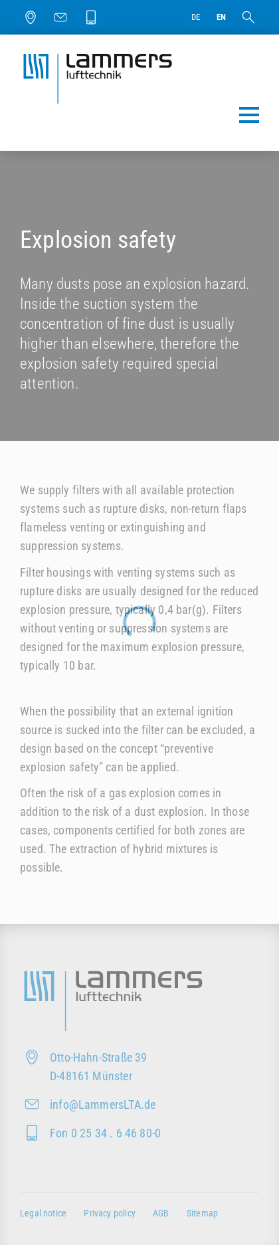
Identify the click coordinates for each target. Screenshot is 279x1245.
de (195, 17)
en (221, 17)
